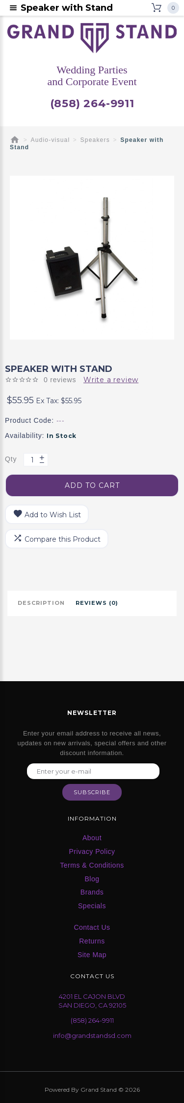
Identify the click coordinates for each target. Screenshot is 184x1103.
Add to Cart (92, 485)
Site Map (92, 954)
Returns (92, 941)
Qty (11, 459)
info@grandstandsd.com (92, 1035)
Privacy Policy (92, 851)
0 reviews (60, 380)
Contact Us (92, 927)
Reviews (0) (97, 602)
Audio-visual (50, 140)
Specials (92, 905)
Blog (91, 878)
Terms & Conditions (92, 865)
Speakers (95, 140)
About (92, 837)
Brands (92, 892)
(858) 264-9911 (92, 104)
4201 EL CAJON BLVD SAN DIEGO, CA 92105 (92, 1001)
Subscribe (92, 792)
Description (41, 602)
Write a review (110, 380)
